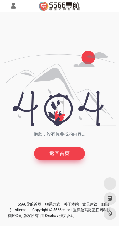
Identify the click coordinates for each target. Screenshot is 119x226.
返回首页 (59, 153)
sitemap (21, 210)
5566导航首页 (29, 204)
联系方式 (52, 204)
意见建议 (89, 204)
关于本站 (71, 204)
